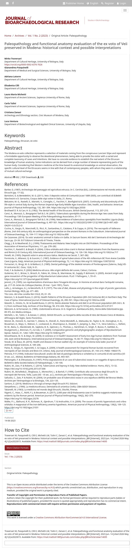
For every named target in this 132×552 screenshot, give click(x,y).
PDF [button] (10, 410)
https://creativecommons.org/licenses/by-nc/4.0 (30, 487)
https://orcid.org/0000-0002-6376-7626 (23, 64)
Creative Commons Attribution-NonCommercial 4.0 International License (71, 517)
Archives (19, 35)
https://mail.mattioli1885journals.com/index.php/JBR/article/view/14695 (72, 441)
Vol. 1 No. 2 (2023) (38, 35)
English (92, 3)
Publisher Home (73, 3)
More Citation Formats (18, 447)
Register (107, 3)
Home (7, 35)
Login (121, 3)
